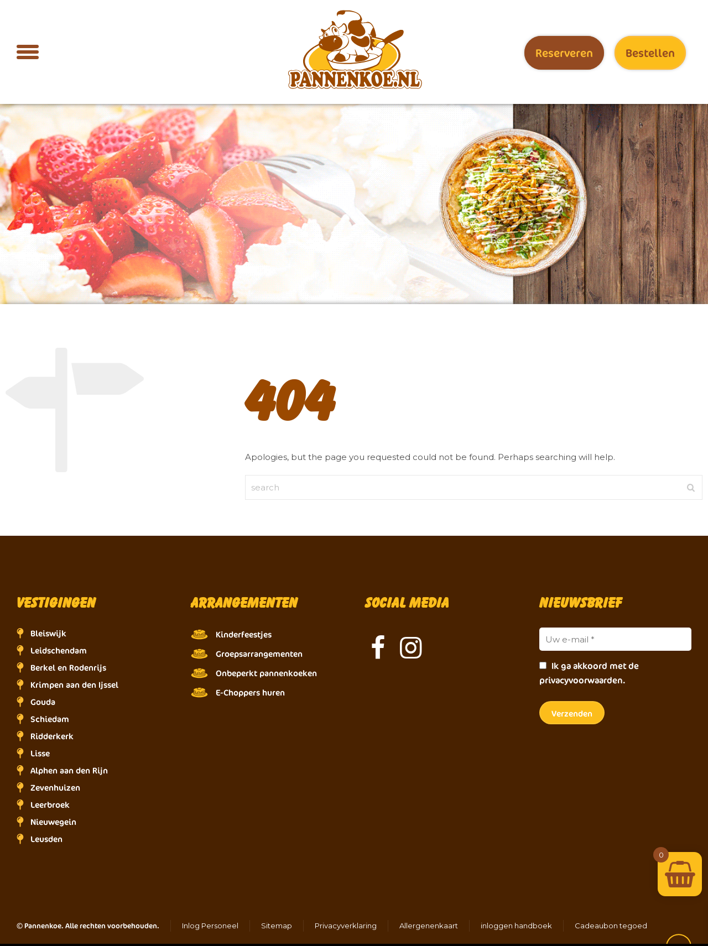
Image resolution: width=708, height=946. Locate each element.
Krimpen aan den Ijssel (74, 684)
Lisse (40, 753)
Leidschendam (58, 650)
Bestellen (650, 53)
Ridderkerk (52, 736)
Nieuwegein (53, 822)
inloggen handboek (516, 925)
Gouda (42, 702)
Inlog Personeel (210, 925)
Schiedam (49, 719)
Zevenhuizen (55, 787)
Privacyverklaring (346, 925)
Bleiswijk (48, 633)
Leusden (46, 839)
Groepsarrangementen (259, 653)
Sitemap (276, 925)
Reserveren (564, 53)
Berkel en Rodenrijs (68, 667)
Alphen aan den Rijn (69, 770)
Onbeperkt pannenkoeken (266, 673)
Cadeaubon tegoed (611, 925)
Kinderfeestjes (244, 634)
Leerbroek (50, 804)
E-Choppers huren (250, 692)
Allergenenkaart (428, 925)
